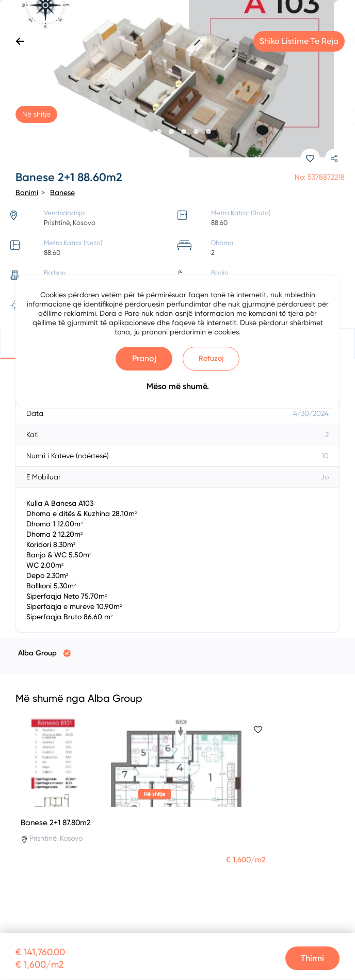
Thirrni (312, 958)
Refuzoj (211, 358)
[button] (146, 131)
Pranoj (144, 358)
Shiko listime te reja (299, 41)
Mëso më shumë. (178, 386)
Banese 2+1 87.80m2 (56, 822)
